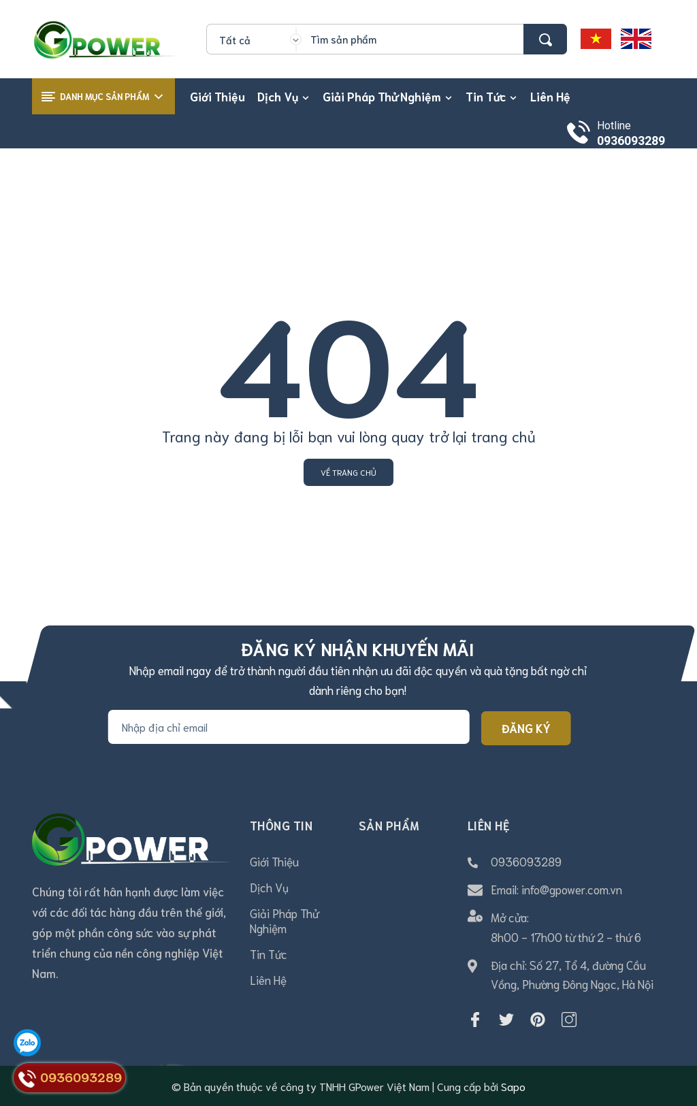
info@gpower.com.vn (571, 888)
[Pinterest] (537, 1019)
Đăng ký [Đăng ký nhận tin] (526, 727)
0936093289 (631, 140)
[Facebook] (475, 1019)
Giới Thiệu (274, 860)
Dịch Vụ (269, 886)
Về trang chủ (348, 472)
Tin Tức (268, 953)
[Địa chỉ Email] (289, 727)
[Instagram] (569, 1019)
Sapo (513, 1086)
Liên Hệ (268, 979)
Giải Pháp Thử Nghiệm (284, 920)
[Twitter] (506, 1019)
